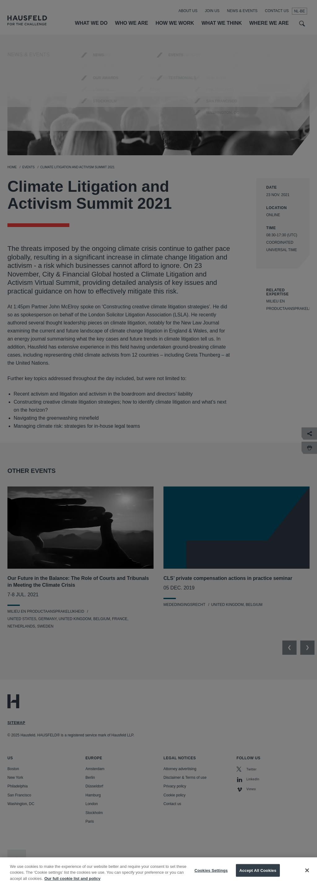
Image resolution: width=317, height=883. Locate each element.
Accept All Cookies (257, 874)
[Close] (307, 874)
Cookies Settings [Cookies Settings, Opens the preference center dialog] (211, 874)
